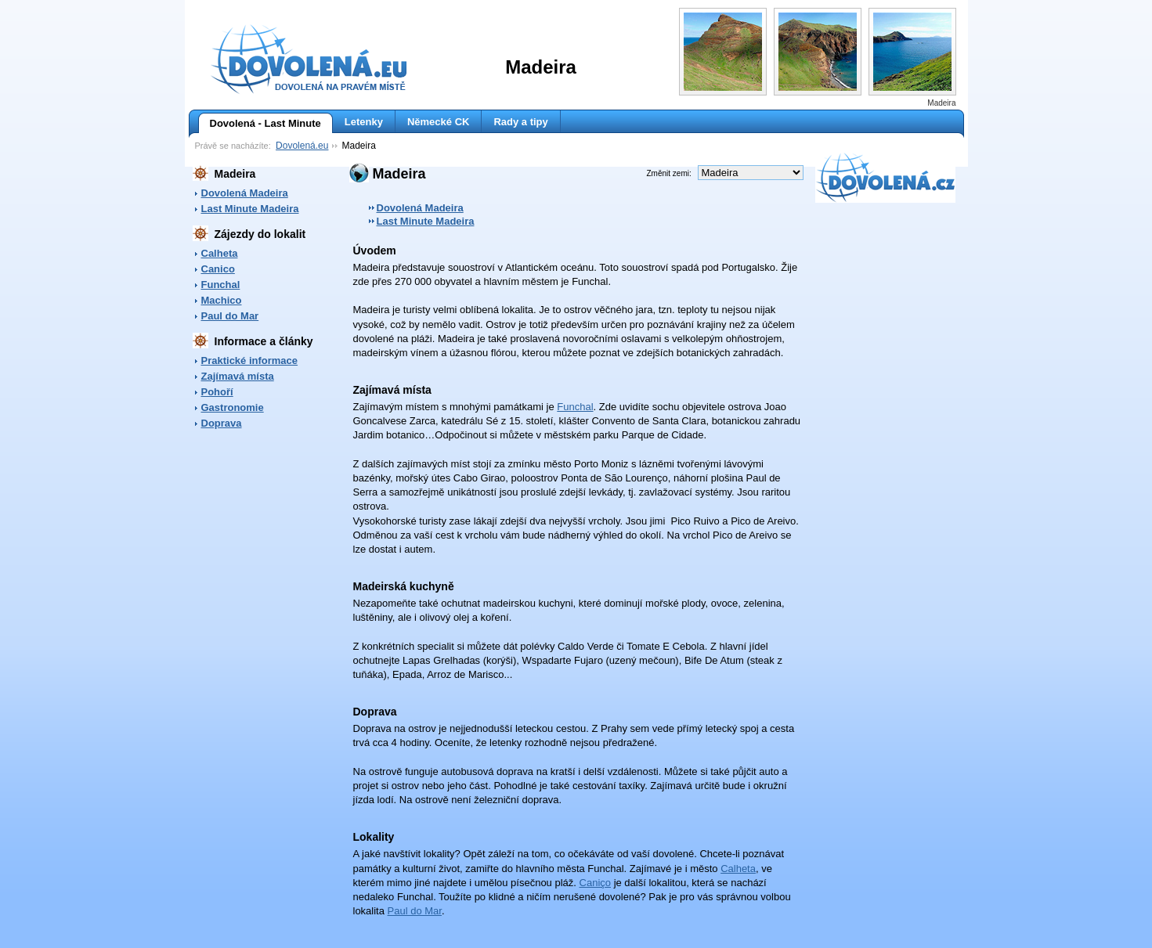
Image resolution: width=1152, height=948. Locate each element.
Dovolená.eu (302, 145)
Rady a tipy (520, 122)
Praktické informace (249, 360)
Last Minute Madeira (250, 208)
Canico (218, 269)
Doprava (221, 423)
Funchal (220, 284)
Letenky (364, 122)
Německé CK (438, 122)
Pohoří (217, 392)
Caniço (595, 883)
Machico (221, 300)
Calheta (219, 253)
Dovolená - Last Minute (259, 124)
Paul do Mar (230, 316)
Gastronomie (232, 407)
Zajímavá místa (237, 376)
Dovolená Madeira (244, 193)
